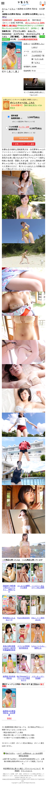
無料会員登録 (23, 756)
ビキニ (12, 9)
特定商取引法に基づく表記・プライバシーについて (22, 768)
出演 (27, 44)
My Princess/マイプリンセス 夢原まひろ (23, 678)
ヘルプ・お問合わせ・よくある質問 (30, 753)
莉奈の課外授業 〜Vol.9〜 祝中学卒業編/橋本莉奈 (9, 648)
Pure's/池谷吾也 (23, 618)
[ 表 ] (9, 71)
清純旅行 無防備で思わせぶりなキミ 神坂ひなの (9, 588)
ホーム (5, 9)
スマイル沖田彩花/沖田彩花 (23, 647)
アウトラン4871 (19, 31)
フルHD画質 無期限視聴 (19, 128)
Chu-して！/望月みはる (37, 619)
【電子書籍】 (14, 37)
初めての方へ (9, 753)
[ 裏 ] (16, 71)
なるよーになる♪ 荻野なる (38, 647)
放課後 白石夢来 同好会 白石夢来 (9, 713)
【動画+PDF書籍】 (29, 37)
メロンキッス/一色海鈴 (38, 677)
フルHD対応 (36, 55)
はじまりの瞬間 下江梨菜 (24, 587)
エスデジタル (19, 34)
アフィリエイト (26, 771)
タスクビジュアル (33, 34)
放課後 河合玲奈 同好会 (9, 677)
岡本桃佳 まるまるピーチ (9, 619)
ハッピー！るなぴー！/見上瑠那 (38, 587)
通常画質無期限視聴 (16, 117)
